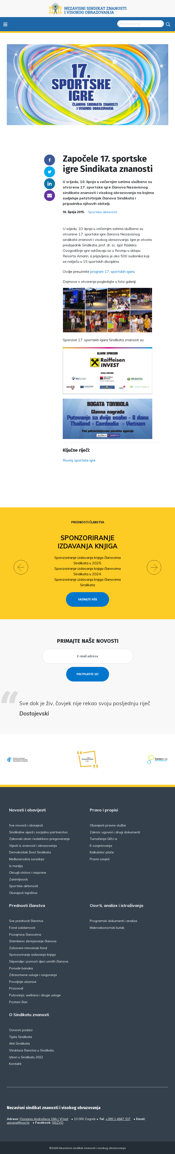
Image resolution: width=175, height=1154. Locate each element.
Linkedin (49, 183)
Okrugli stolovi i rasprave (27, 872)
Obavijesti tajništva (23, 893)
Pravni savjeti (100, 859)
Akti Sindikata (19, 1043)
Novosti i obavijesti (27, 810)
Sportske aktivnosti (102, 212)
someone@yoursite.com (49, 195)
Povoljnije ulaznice (22, 982)
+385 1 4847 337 (118, 1119)
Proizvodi (16, 988)
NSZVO (57, 1122)
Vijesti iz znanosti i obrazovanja (33, 846)
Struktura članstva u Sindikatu (31, 1050)
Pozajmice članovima (25, 934)
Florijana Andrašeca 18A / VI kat (44, 1119)
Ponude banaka (21, 968)
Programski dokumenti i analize (113, 921)
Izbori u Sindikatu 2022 (26, 1057)
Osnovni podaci (20, 1030)
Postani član (18, 1002)
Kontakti (15, 1064)
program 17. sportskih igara (112, 271)
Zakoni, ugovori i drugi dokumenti (115, 832)
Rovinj (68, 460)
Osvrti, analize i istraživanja (116, 905)
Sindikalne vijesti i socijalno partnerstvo (38, 832)
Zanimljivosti (18, 879)
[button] (21, 567)
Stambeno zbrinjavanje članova (32, 941)
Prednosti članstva (87, 522)
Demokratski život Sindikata (30, 852)
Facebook (49, 160)
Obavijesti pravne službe (108, 825)
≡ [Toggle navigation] (5, 24)
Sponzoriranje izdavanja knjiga (88, 542)
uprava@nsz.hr (18, 1122)
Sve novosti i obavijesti (26, 825)
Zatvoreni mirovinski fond (28, 948)
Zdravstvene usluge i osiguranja (33, 975)
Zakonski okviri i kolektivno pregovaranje (39, 839)
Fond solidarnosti (22, 928)
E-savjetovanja (101, 846)
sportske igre (84, 460)
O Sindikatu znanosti (29, 1014)
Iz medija (16, 866)
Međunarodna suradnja (26, 859)
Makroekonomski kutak (107, 928)
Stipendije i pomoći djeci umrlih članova (38, 961)
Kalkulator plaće (102, 852)
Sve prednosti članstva (26, 921)
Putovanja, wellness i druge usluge (35, 995)
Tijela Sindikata (20, 1037)
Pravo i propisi (104, 810)
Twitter (49, 172)
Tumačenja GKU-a (103, 839)
